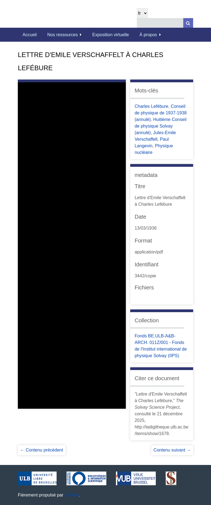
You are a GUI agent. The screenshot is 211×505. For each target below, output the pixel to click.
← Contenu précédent (41, 450)
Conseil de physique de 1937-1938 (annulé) (161, 113)
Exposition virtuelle (110, 34)
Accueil (30, 34)
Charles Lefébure (151, 106)
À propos (148, 34)
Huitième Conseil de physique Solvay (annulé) (161, 126)
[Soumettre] (188, 23)
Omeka (72, 495)
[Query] (165, 23)
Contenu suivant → (172, 450)
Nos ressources (62, 34)
